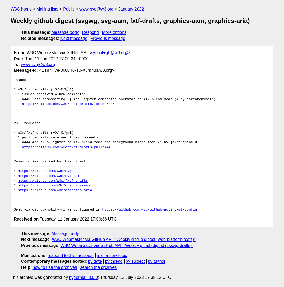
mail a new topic (112, 255)
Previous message (108, 38)
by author (156, 261)
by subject (135, 261)
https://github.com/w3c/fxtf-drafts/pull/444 (66, 147)
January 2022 (131, 9)
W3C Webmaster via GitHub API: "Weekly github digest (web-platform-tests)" (124, 239)
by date (95, 261)
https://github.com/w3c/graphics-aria (55, 190)
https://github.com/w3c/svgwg (46, 171)
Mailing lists (47, 9)
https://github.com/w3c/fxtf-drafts (53, 181)
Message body (65, 32)
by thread (114, 261)
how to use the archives (55, 267)
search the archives (98, 267)
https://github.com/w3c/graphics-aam (54, 185)
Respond (90, 32)
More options (114, 32)
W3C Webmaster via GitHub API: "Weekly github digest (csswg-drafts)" (126, 245)
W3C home (21, 9)
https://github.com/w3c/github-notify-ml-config (149, 209)
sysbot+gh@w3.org (109, 52)
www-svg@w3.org (96, 9)
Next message (73, 38)
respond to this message (70, 255)
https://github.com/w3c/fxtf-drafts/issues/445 (68, 104)
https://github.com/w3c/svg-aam (49, 176)
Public (69, 9)
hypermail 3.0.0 (83, 277)
